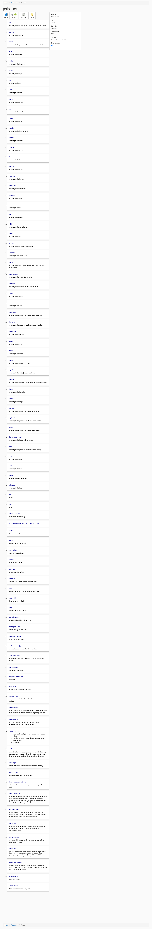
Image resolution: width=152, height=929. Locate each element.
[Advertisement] (66, 70)
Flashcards (14, 3)
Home (6, 3)
